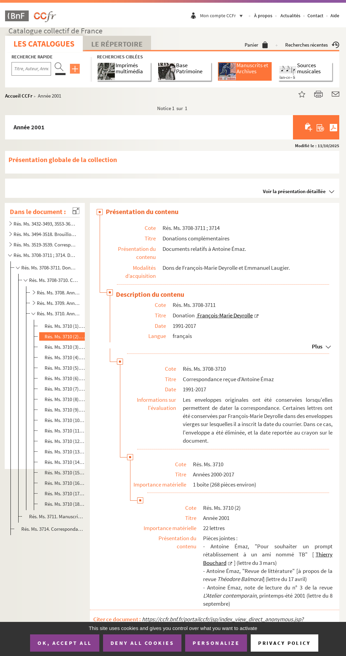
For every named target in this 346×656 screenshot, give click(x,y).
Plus (317, 346)
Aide (334, 15)
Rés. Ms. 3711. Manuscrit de (56, 516)
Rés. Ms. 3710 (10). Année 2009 (65, 420)
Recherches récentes (312, 45)
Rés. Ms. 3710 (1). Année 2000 (65, 326)
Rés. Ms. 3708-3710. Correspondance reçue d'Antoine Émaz (54, 280)
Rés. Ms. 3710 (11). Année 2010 (65, 430)
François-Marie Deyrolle (224, 315)
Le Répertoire (117, 44)
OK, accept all (65, 642)
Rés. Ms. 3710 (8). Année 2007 (65, 399)
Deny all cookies (142, 642)
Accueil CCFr (18, 96)
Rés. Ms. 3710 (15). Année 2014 (65, 472)
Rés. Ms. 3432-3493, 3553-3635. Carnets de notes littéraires (45, 223)
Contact (315, 15)
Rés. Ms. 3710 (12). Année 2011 (65, 441)
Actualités (290, 15)
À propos (263, 15)
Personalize (216, 642)
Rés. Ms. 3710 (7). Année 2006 (65, 389)
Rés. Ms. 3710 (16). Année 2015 (65, 483)
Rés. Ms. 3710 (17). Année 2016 (65, 493)
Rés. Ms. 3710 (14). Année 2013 (65, 462)
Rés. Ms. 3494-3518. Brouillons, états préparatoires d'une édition (45, 234)
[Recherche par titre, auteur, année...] (31, 69)
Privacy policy (284, 643)
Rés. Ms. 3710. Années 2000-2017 (58, 313)
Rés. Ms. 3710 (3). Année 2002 (65, 347)
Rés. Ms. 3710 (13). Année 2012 (65, 451)
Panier (256, 45)
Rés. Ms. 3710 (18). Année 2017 (65, 504)
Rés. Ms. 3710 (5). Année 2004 (65, 368)
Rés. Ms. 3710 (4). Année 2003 (65, 357)
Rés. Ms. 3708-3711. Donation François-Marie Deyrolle (49, 267)
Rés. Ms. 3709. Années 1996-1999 (58, 303)
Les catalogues (44, 43)
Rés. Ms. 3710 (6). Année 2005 (65, 378)
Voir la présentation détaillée (294, 191)
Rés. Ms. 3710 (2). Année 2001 (65, 336)
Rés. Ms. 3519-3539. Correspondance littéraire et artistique (45, 244)
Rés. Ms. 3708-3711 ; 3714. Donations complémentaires (45, 255)
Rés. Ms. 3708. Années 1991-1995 (58, 292)
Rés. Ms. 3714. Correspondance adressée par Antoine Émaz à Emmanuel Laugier (52, 529)
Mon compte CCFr (223, 15)
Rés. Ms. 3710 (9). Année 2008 (65, 409)
